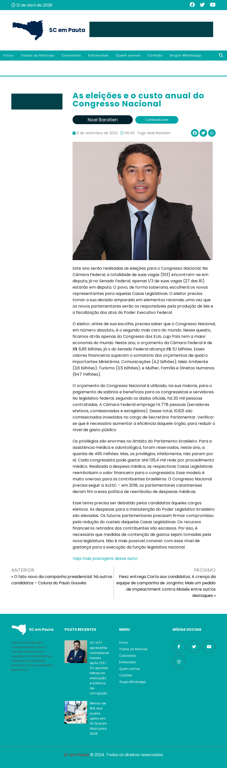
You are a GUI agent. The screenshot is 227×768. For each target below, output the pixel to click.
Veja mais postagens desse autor (105, 558)
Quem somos (128, 55)
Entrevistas (98, 55)
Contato (155, 55)
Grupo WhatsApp (186, 55)
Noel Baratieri (158, 132)
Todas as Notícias (37, 55)
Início (9, 55)
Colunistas (71, 55)
